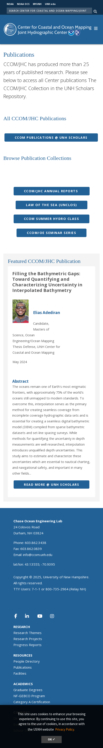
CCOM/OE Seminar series (51, 233)
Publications (22, 667)
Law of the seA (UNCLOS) (51, 205)
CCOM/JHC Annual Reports (51, 191)
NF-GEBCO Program (29, 696)
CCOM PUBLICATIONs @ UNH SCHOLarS (51, 137)
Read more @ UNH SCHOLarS (51, 484)
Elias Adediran (46, 312)
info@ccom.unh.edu (37, 554)
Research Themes (27, 632)
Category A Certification (31, 702)
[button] (95, 28)
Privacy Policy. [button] (65, 729)
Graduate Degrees (27, 690)
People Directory (26, 661)
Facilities (19, 673)
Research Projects (27, 638)
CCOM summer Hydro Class (51, 219)
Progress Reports (27, 645)
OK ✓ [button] (51, 739)
